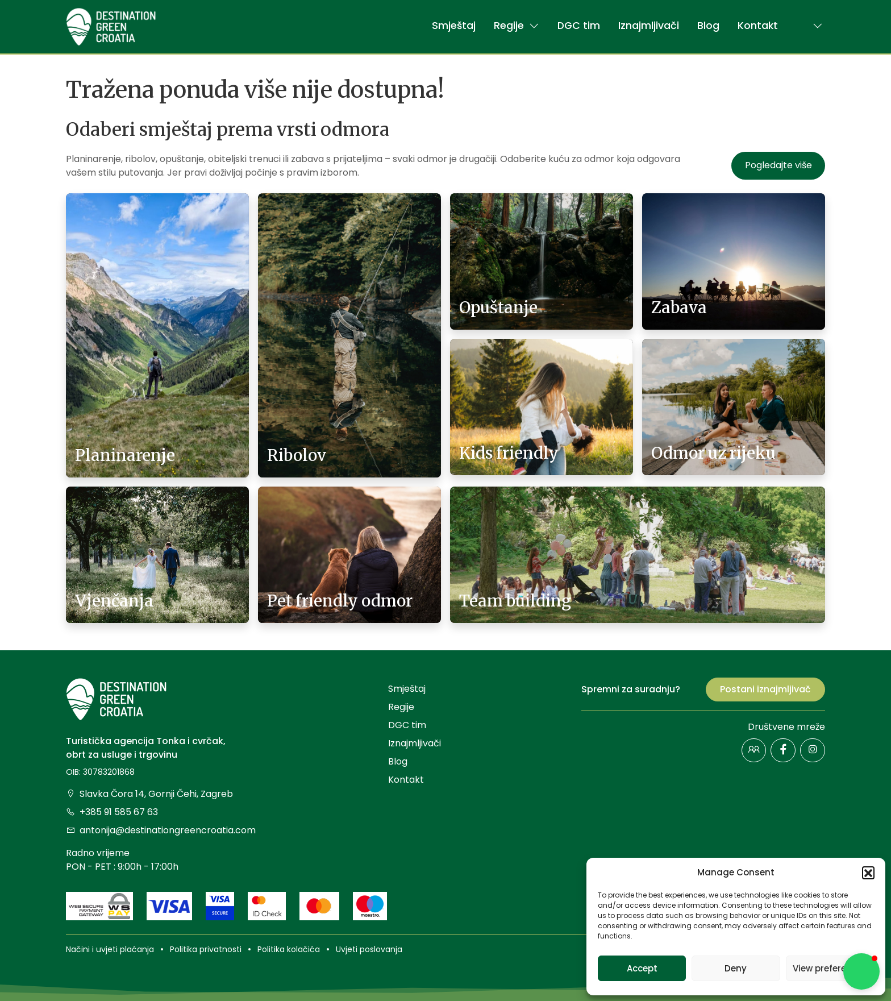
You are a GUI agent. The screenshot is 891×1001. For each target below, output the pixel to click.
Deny (736, 968)
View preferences (830, 968)
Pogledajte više (778, 165)
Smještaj (454, 25)
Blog (708, 25)
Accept (642, 968)
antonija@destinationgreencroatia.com (161, 830)
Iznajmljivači (648, 25)
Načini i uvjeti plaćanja (110, 949)
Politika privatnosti (206, 949)
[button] (868, 872)
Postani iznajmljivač (765, 689)
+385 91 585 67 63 (112, 812)
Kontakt (758, 25)
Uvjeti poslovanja (369, 949)
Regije (516, 25)
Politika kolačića (288, 949)
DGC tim (578, 25)
